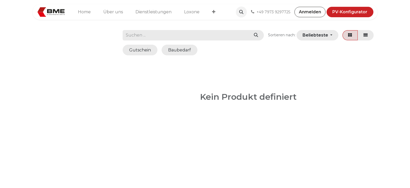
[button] (241, 12)
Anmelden (310, 11)
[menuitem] (84, 12)
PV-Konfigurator (349, 11)
